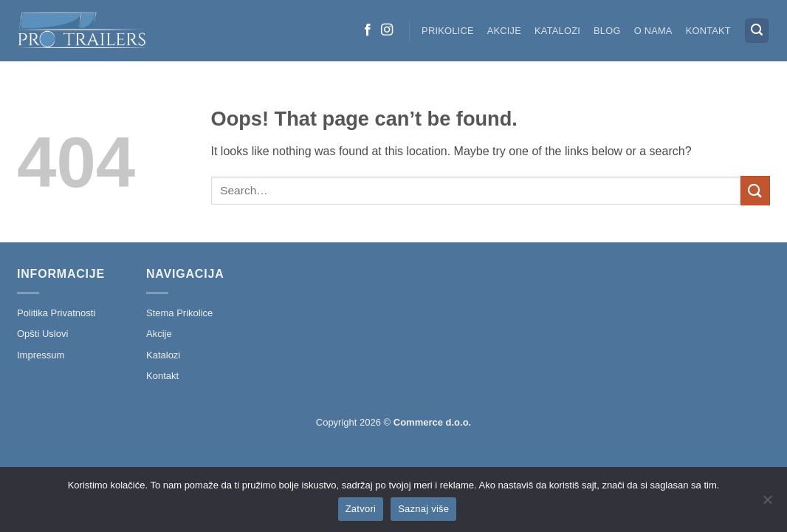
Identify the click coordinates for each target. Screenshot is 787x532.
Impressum (40, 355)
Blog (607, 30)
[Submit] (755, 190)
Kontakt (708, 30)
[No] (767, 504)
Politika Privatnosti (56, 312)
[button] (757, 30)
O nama (653, 30)
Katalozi (557, 30)
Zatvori (361, 508)
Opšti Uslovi (42, 333)
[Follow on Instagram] (387, 30)
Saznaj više (423, 508)
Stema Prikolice (179, 312)
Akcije (504, 30)
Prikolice (448, 30)
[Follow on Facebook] (368, 30)
